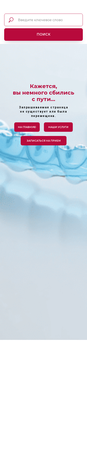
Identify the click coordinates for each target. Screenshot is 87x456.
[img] (8, 7)
